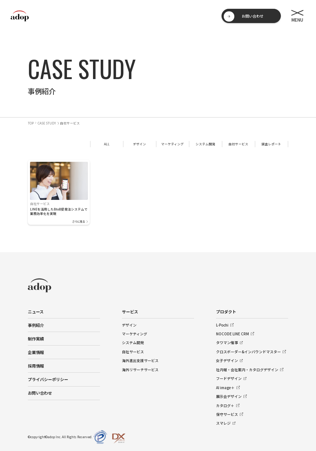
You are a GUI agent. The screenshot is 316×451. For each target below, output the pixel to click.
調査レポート (271, 144)
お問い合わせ (40, 393)
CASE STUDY (47, 123)
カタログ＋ (225, 405)
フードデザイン (229, 378)
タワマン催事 (227, 342)
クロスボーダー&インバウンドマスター (248, 351)
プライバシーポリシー (48, 379)
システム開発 (205, 144)
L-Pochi (222, 325)
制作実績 (36, 339)
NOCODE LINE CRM (232, 333)
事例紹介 (36, 325)
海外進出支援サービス (140, 360)
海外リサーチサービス (140, 369)
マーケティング (172, 144)
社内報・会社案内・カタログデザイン (247, 369)
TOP (31, 123)
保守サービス (227, 414)
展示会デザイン (229, 396)
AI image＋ (225, 387)
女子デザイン (227, 360)
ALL (106, 144)
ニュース (36, 311)
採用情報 (36, 366)
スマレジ (223, 423)
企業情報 (36, 352)
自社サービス (238, 144)
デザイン (139, 144)
